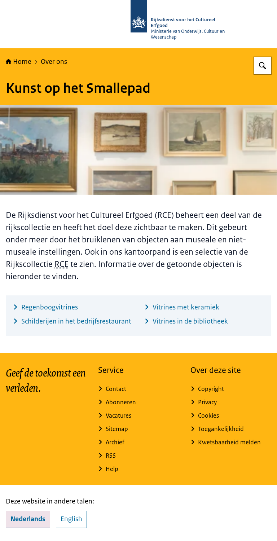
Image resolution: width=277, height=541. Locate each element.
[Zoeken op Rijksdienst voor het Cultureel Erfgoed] (262, 65)
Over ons (54, 61)
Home (18, 61)
